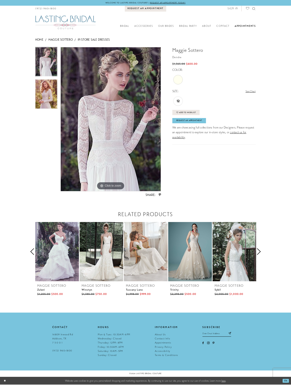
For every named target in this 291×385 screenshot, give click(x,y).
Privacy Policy (163, 347)
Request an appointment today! (172, 3)
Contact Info (162, 339)
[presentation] (57, 252)
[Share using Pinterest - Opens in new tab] (160, 195)
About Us (160, 334)
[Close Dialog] (5, 381)
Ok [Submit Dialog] (285, 381)
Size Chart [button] (249, 92)
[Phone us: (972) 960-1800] (46, 9)
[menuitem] (46, 9)
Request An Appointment (192, 124)
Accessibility (162, 351)
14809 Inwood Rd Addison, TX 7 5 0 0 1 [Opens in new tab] (62, 339)
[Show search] (254, 9)
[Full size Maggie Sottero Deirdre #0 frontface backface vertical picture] (111, 120)
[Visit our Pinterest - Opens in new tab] (213, 344)
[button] (232, 9)
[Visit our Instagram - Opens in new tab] (208, 344)
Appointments (163, 343)
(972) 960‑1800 (62, 351)
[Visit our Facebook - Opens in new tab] (203, 344)
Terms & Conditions (166, 355)
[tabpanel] (46, 63)
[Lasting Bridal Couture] (65, 22)
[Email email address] (219, 334)
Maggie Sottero (60, 40)
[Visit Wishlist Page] (248, 9)
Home (39, 40)
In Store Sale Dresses (94, 40)
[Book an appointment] (145, 9)
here (223, 381)
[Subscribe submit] (235, 334)
